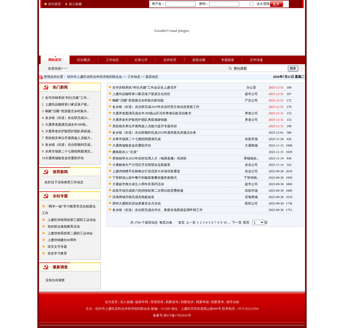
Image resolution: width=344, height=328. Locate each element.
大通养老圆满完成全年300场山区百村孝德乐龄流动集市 (151, 113)
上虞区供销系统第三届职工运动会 (71, 220)
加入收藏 (75, 4)
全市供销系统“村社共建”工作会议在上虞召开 (144, 87)
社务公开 (141, 60)
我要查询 (217, 302)
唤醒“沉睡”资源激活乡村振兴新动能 (138, 100)
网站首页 (54, 60)
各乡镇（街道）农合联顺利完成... (69, 145)
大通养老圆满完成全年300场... (66, 124)
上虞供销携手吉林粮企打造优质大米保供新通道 (146, 171)
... (229, 222)
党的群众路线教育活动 (63, 226)
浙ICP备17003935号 (177, 315)
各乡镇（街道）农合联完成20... (67, 118)
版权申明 (141, 302)
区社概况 (83, 60)
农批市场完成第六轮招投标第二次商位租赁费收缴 (147, 190)
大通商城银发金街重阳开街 (64, 158)
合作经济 (169, 60)
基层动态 (151, 77)
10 (225, 222)
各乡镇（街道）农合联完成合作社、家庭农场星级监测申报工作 (157, 210)
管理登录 (156, 302)
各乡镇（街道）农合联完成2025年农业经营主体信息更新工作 (155, 107)
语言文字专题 (57, 247)
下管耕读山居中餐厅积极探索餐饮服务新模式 (144, 178)
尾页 (246, 222)
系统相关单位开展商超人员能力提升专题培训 (144, 126)
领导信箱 (232, 302)
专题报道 (227, 60)
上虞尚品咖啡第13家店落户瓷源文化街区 (141, 94)
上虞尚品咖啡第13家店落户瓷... (67, 104)
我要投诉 (187, 302)
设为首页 (54, 4)
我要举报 (202, 302)
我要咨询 (172, 302)
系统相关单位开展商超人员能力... (69, 138)
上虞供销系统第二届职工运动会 (70, 233)
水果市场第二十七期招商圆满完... (69, 151)
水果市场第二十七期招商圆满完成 (136, 139)
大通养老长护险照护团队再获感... (69, 131)
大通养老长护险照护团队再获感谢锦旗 (139, 120)
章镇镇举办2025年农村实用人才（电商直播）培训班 (149, 158)
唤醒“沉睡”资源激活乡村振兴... (67, 111)
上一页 (191, 222)
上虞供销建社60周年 (62, 240)
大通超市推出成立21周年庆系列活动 (138, 184)
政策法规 (198, 60)
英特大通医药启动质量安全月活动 (136, 203)
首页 (181, 222)
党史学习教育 (57, 253)
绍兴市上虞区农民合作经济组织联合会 (94, 77)
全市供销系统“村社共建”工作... (67, 98)
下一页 (237, 222)
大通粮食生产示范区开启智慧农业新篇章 (141, 165)
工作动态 (112, 60)
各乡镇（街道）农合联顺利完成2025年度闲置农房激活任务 (154, 132)
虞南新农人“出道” (125, 152)
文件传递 (256, 60)
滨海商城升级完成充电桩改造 (133, 197)
